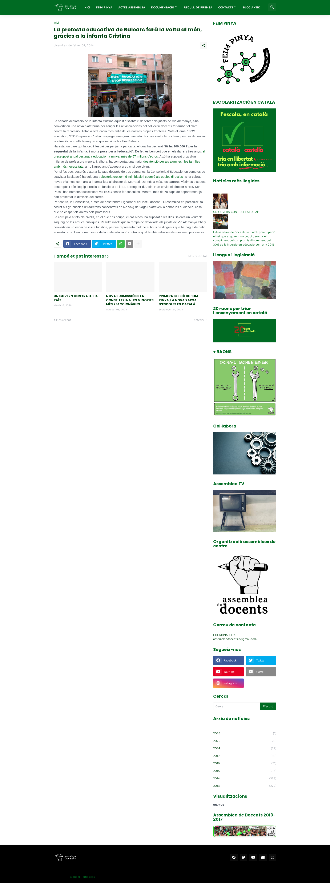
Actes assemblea (131, 7)
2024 (244, 748)
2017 (244, 756)
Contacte (225, 7)
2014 (244, 778)
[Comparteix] (203, 45)
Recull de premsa (198, 7)
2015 (244, 771)
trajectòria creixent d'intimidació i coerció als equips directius (140, 176)
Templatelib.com (109, 876)
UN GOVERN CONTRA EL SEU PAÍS (76, 298)
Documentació (162, 7)
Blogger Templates (82, 876)
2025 (244, 741)
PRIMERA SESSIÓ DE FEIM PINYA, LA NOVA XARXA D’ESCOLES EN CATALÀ (178, 300)
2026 (244, 733)
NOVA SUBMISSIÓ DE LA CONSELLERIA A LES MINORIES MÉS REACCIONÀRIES (130, 300)
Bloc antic (251, 7)
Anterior (199, 320)
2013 (244, 786)
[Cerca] (272, 7)
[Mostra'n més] (138, 244)
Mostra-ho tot (197, 256)
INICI (87, 7)
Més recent (63, 320)
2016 (244, 763)
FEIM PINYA (104, 7)
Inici (56, 22)
